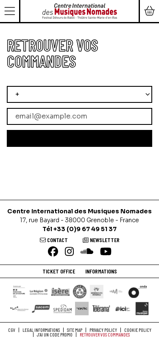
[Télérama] (101, 308)
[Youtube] (106, 252)
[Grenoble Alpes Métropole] (96, 291)
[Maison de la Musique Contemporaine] (19, 308)
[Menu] (10, 11)
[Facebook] (53, 252)
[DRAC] (19, 291)
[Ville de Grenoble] (79, 291)
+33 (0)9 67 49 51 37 (85, 229)
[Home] (79, 10)
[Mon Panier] (149, 11)
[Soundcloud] (87, 252)
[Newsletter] (101, 239)
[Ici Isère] (123, 308)
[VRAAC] (81, 308)
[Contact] (54, 239)
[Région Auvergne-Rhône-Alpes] (38, 291)
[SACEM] (41, 308)
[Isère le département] (60, 291)
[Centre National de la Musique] (116, 291)
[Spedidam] (62, 308)
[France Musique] (142, 308)
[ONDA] (137, 292)
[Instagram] (69, 252)
